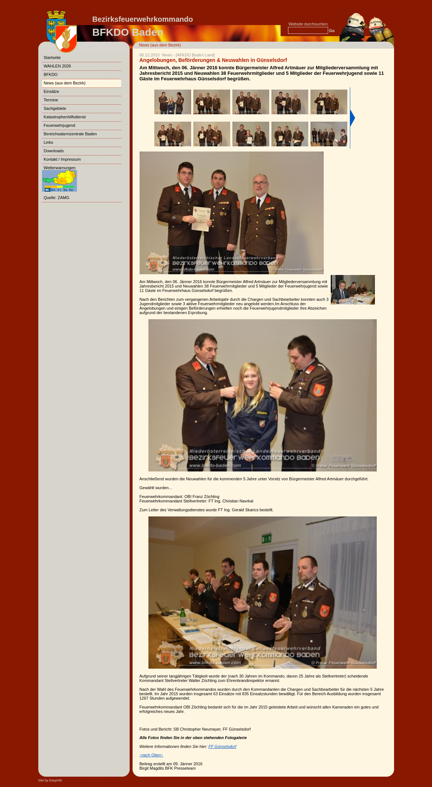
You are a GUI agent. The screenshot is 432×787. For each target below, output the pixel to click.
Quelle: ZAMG (57, 197)
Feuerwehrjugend (59, 125)
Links (48, 142)
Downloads (54, 151)
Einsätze (51, 91)
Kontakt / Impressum (62, 159)
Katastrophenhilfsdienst (65, 117)
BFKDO (51, 74)
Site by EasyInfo (50, 780)
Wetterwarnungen (59, 175)
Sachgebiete (55, 108)
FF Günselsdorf (222, 746)
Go (332, 30)
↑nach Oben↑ (152, 755)
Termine (51, 100)
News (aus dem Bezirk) (160, 45)
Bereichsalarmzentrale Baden (70, 134)
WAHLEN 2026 (57, 66)
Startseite (52, 57)
